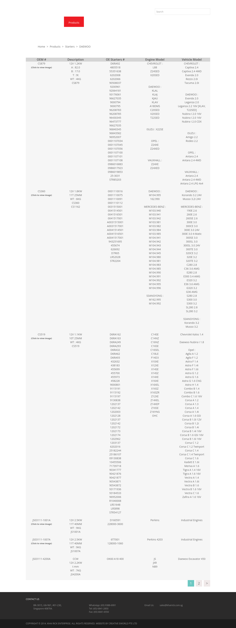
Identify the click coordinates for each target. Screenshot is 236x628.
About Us (53, 22)
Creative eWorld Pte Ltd (123, 623)
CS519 (41, 336)
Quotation (135, 22)
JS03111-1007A (41, 541)
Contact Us (112, 22)
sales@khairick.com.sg (171, 605)
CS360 (41, 193)
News (92, 22)
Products (74, 22)
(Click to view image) (41, 67)
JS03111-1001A (41, 522)
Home (34, 22)
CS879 (41, 65)
